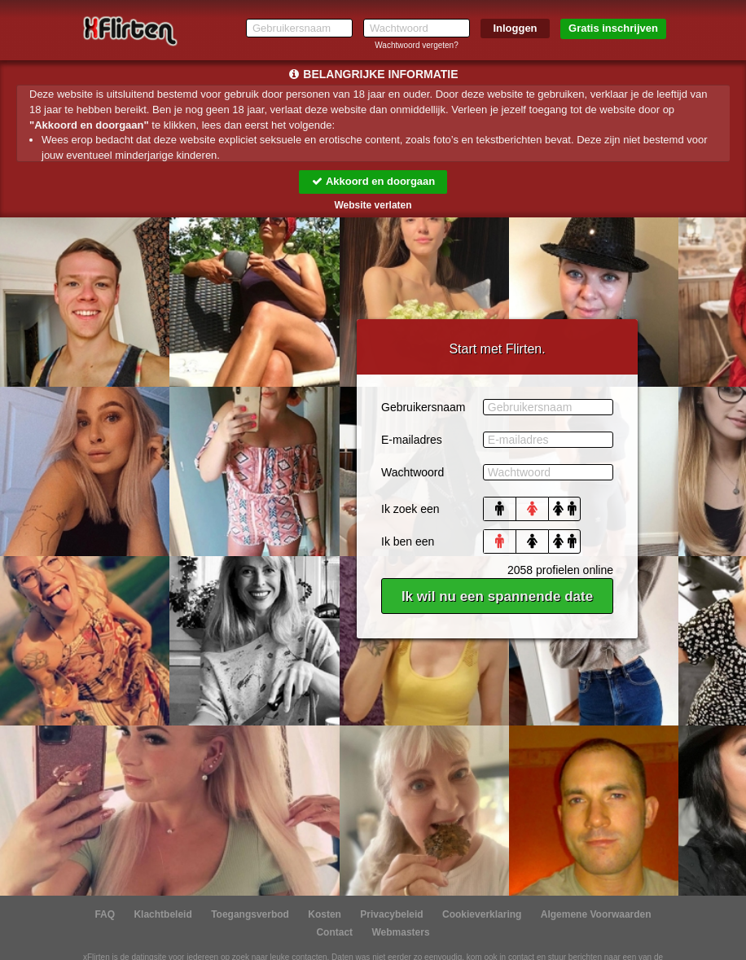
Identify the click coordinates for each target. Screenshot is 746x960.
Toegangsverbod (250, 914)
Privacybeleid (391, 914)
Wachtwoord (412, 472)
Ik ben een (407, 541)
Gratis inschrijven (613, 28)
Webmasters (400, 932)
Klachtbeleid (162, 914)
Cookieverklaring (481, 914)
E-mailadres (411, 439)
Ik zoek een (410, 508)
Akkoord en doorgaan (373, 181)
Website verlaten (372, 205)
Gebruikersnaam (423, 407)
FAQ (104, 914)
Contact (334, 932)
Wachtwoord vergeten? (416, 45)
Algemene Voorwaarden (596, 914)
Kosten (324, 914)
